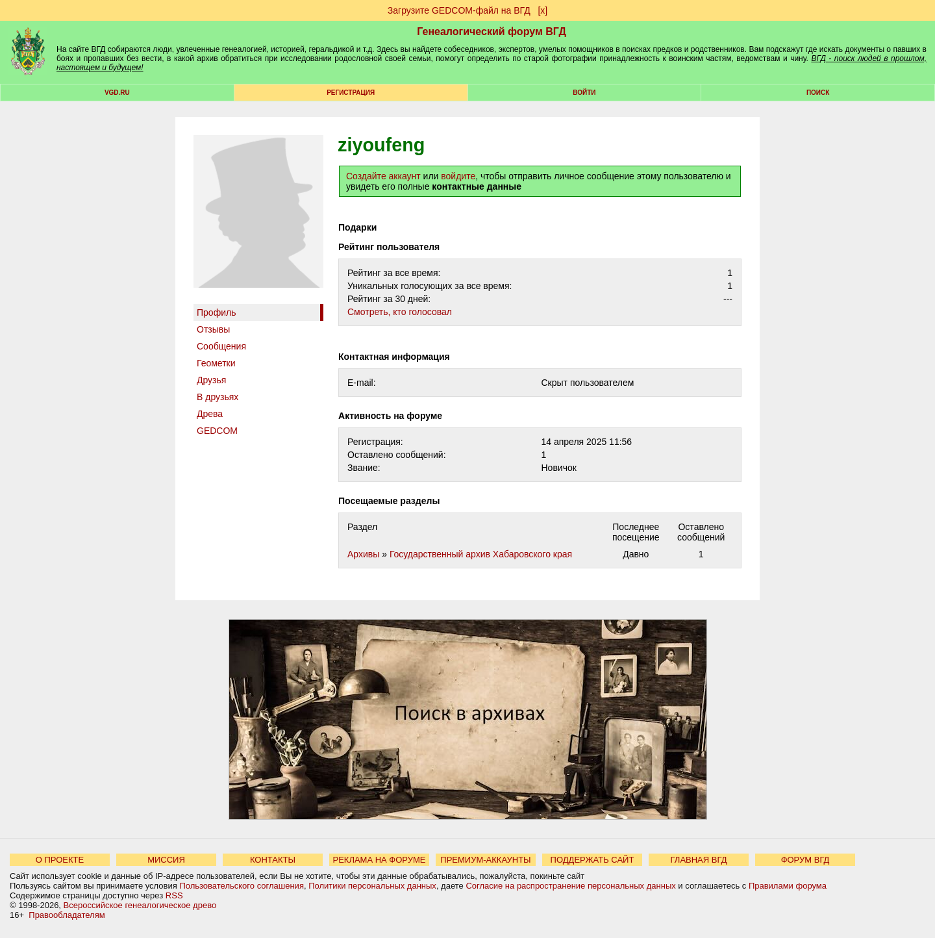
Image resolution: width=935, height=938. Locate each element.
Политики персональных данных (372, 886)
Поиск (817, 92)
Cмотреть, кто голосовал (399, 312)
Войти (584, 92)
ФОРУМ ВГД (805, 860)
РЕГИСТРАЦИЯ (351, 92)
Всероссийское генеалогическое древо (140, 905)
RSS (174, 895)
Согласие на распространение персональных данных (570, 886)
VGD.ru (117, 92)
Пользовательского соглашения (241, 886)
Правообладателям (67, 915)
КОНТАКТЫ (272, 860)
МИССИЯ (166, 860)
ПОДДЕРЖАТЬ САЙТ (592, 860)
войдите (458, 176)
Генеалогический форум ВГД (491, 31)
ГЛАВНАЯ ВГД (699, 860)
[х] (542, 10)
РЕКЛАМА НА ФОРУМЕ (378, 860)
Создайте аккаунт (383, 176)
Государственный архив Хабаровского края (481, 554)
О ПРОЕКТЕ (60, 860)
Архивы (363, 554)
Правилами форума (788, 886)
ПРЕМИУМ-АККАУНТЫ (485, 860)
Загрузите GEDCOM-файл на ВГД (459, 10)
